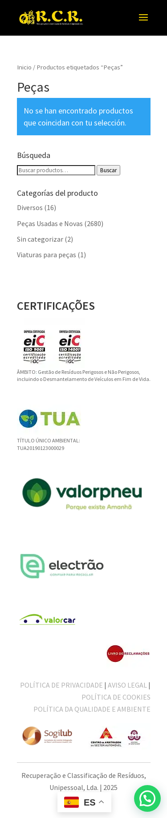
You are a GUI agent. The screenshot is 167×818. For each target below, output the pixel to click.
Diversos (30, 207)
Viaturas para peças (46, 254)
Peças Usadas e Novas (50, 223)
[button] (147, 798)
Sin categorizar (40, 239)
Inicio (24, 67)
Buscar (108, 170)
